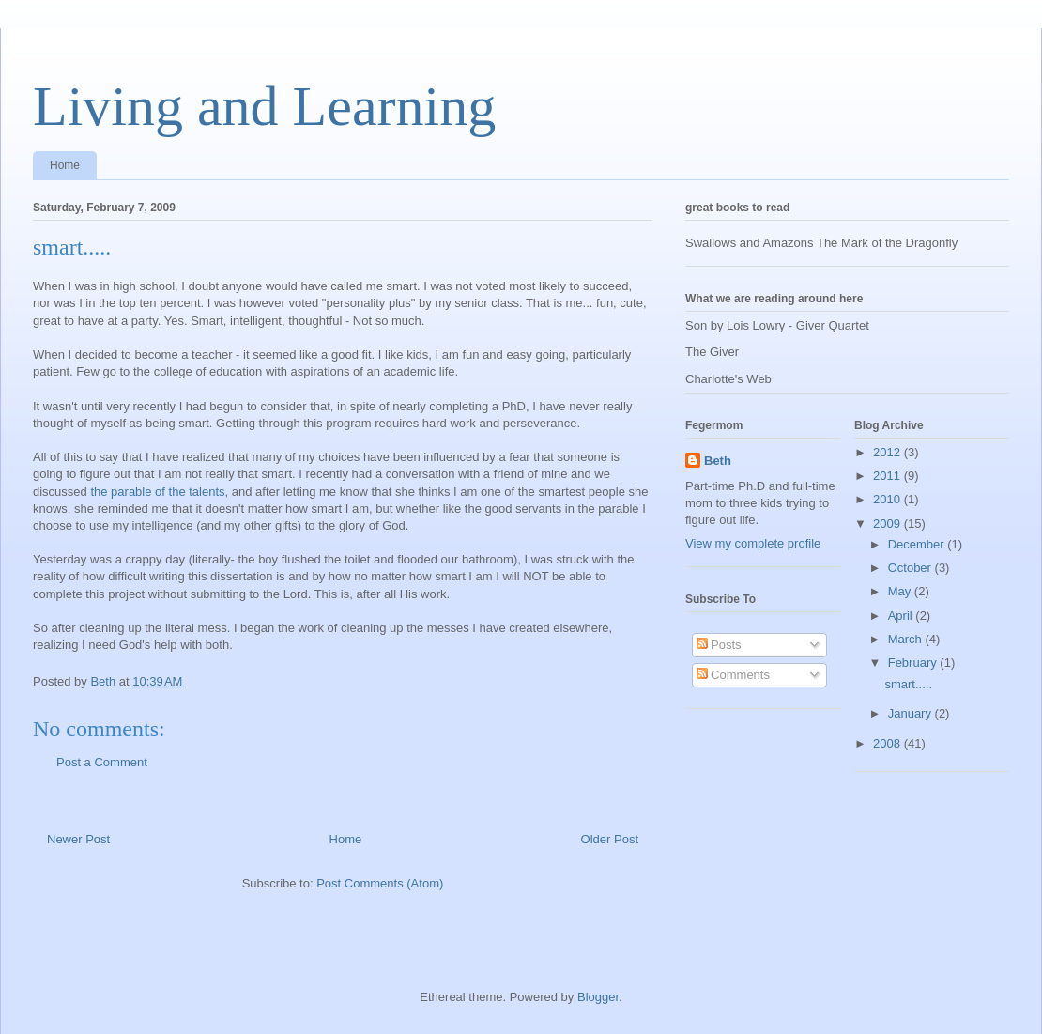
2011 (888, 476)
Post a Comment (101, 762)
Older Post (609, 839)
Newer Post (78, 839)
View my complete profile (752, 543)
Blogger (598, 997)
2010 (888, 499)
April (902, 616)
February (914, 663)
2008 (888, 743)
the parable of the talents (157, 492)
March (907, 639)
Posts (719, 645)
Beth (717, 461)
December (918, 544)
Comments (733, 675)
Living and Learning (264, 106)
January (911, 713)
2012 (888, 452)
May (901, 591)
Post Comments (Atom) (379, 883)
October (911, 568)
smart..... (908, 684)
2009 (888, 524)
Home (65, 165)
